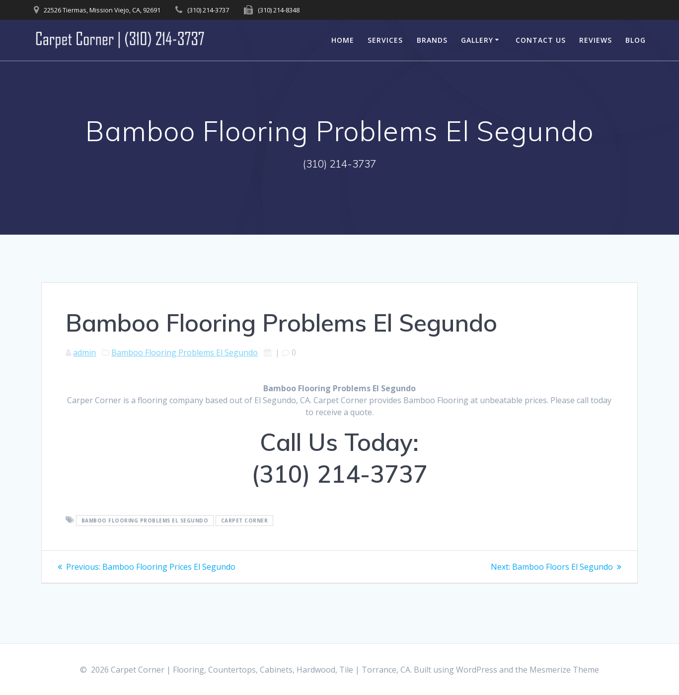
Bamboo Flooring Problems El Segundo (184, 352)
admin (84, 352)
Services (385, 40)
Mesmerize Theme (564, 669)
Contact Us (541, 40)
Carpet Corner (244, 520)
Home (342, 40)
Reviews (595, 40)
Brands (432, 40)
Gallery (477, 40)
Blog (635, 40)
